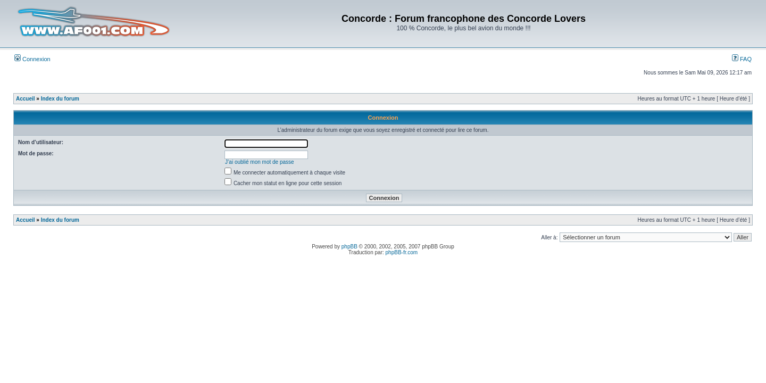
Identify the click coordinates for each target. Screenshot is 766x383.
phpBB (349, 246)
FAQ (742, 59)
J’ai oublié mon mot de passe (259, 162)
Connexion (32, 59)
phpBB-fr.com (402, 252)
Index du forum (60, 99)
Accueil (25, 99)
